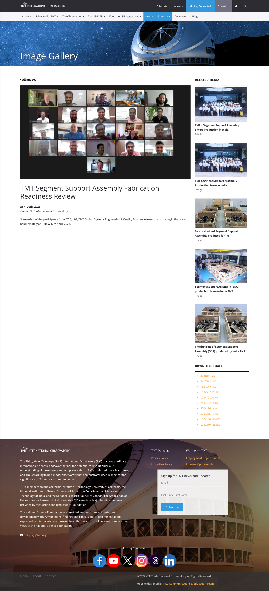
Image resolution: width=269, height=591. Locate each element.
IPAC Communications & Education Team (188, 583)
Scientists (162, 6)
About (27, 16)
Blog (195, 16)
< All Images (28, 79)
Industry (178, 6)
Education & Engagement (125, 16)
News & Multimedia (158, 16)
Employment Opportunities (203, 458)
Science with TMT (47, 16)
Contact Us (223, 6)
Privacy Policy (159, 458)
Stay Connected (200, 6)
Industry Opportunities (200, 464)
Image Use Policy (161, 464)
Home (24, 576)
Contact (50, 576)
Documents (181, 16)
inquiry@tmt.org (36, 535)
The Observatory (73, 16)
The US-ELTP (97, 16)
